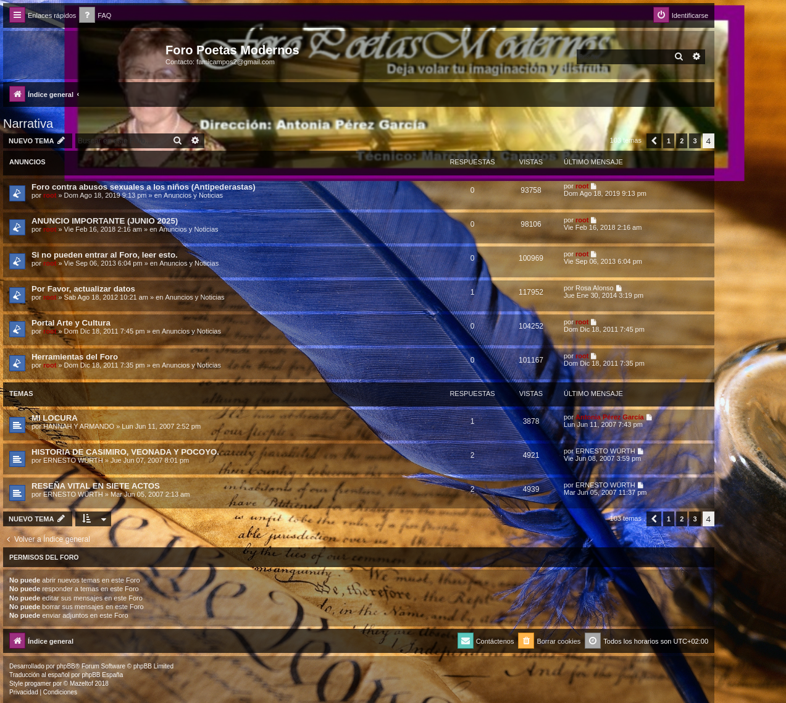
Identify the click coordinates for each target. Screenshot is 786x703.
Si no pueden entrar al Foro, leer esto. (104, 254)
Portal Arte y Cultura (71, 322)
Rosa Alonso (594, 288)
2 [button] (682, 141)
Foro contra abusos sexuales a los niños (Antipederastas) (143, 187)
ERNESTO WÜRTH (73, 460)
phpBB (66, 666)
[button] (653, 140)
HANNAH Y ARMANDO (78, 426)
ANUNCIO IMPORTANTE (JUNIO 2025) (104, 220)
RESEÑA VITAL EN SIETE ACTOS (95, 485)
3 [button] (694, 141)
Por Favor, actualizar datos (83, 288)
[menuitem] (95, 16)
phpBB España (102, 674)
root (49, 195)
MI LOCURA (54, 418)
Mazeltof (81, 683)
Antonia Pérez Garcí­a (609, 417)
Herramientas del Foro (74, 356)
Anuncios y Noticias (193, 195)
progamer (38, 683)
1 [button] (669, 141)
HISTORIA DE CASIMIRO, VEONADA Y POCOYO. (125, 452)
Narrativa (28, 123)
